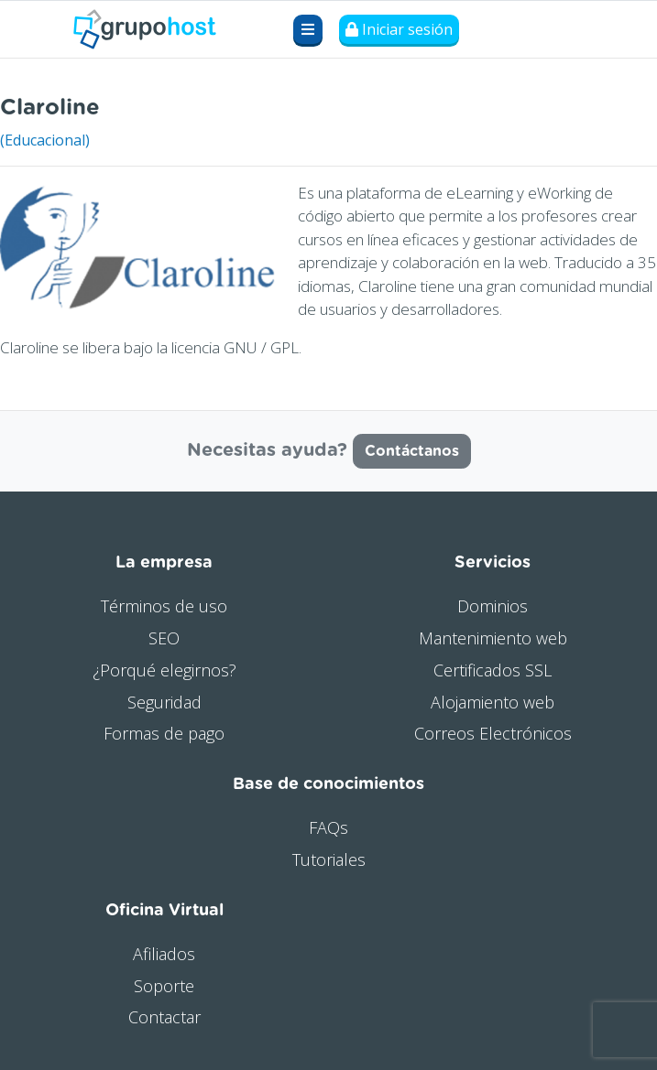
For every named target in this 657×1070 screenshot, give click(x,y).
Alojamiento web (492, 702)
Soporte (164, 986)
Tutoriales (329, 859)
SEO (164, 638)
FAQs (328, 827)
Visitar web (619, 103)
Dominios (492, 606)
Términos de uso (164, 606)
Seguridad (164, 702)
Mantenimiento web (493, 638)
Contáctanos (412, 451)
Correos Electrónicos (493, 733)
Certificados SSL (492, 670)
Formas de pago (164, 733)
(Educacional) (45, 140)
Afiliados (164, 954)
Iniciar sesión (399, 29)
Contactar (164, 1017)
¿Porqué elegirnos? (164, 670)
